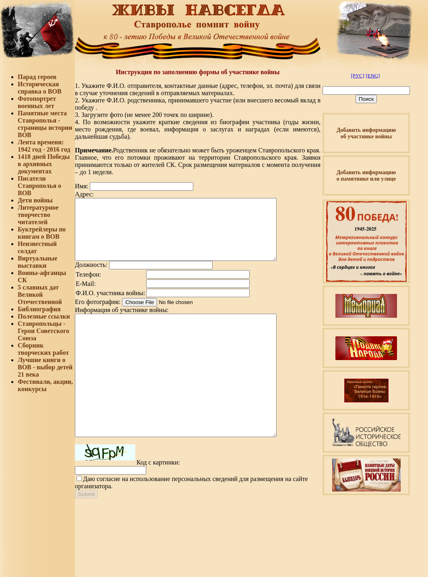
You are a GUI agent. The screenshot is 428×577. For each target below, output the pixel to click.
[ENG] (373, 76)
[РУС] (357, 76)
